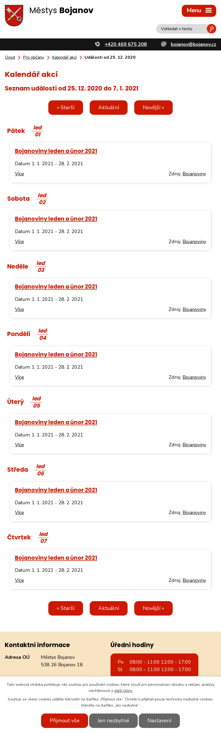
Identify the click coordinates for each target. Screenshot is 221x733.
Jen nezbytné (113, 720)
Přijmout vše (65, 720)
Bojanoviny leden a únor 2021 (56, 151)
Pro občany (33, 57)
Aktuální (108, 107)
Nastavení (159, 720)
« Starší (65, 107)
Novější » (153, 107)
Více (19, 174)
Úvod (10, 57)
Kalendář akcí (64, 57)
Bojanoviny (194, 174)
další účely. (123, 690)
